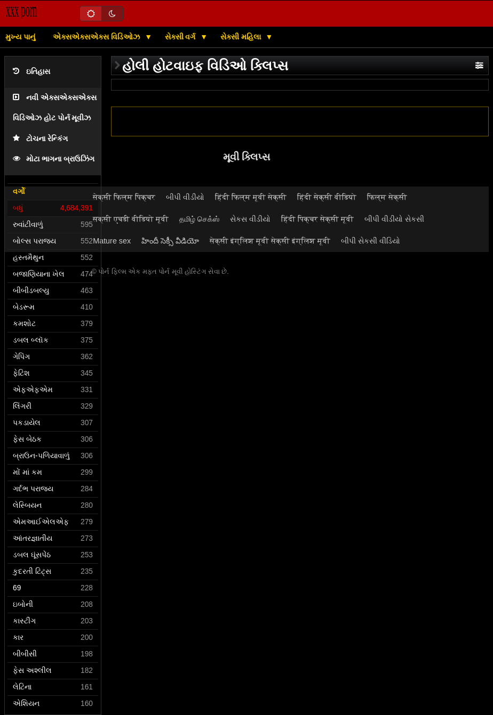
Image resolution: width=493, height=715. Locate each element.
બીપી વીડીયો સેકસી (394, 219)
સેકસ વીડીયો (250, 219)
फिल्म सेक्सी (387, 197)
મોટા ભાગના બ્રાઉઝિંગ (53, 159)
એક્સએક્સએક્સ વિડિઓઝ (97, 36)
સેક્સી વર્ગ (181, 36)
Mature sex (112, 241)
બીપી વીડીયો (185, 197)
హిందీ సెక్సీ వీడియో (170, 241)
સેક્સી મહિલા (241, 36)
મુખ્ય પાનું (20, 36)
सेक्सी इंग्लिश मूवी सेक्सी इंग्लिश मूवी (270, 241)
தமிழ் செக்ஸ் (199, 219)
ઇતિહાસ (31, 72)
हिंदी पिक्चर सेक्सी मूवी (317, 219)
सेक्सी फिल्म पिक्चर (124, 197)
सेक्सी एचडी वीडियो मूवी (131, 219)
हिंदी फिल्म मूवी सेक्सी (251, 197)
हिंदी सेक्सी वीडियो (326, 197)
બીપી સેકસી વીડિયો (370, 241)
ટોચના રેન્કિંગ (40, 139)
